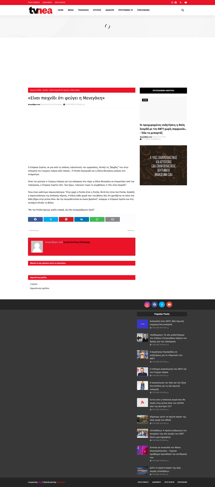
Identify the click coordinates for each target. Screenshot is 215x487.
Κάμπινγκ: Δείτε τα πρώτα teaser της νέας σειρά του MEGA (168, 418)
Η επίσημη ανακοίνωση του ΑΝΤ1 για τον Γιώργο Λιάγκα (168, 371)
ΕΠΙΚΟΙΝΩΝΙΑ (182, 482)
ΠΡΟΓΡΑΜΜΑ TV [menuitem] (125, 10)
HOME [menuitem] (60, 10)
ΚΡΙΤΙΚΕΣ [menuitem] (97, 10)
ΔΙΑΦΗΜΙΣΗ (47, 2)
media (45, 90)
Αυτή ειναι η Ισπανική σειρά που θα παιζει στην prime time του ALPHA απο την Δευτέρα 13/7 (167, 403)
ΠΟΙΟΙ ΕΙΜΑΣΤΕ (34, 2)
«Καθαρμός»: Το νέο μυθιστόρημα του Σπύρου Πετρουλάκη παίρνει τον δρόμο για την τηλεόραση (168, 338)
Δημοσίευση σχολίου (39, 288)
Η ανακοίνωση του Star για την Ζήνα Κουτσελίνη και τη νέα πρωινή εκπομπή (168, 386)
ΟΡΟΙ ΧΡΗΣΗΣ (60, 2)
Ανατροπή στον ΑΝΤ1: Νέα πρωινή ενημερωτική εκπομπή (167, 323)
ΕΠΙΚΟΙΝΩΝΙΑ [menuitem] (143, 10)
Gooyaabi (61, 482)
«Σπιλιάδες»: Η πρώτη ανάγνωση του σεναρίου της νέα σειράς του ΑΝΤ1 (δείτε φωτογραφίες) (168, 433)
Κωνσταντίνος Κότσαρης (51, 104)
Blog (40, 482)
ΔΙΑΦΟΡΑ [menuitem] (110, 10)
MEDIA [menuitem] (71, 10)
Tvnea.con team (159, 137)
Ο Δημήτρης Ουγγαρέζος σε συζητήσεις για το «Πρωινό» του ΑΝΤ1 (166, 355)
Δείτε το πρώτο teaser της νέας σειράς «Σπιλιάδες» (165, 469)
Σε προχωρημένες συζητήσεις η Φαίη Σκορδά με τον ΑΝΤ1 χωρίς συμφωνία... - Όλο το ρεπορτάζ (163, 129)
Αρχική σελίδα (35, 90)
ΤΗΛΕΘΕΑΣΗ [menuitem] (83, 10)
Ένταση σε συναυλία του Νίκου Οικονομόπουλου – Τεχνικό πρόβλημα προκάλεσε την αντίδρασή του (168, 452)
